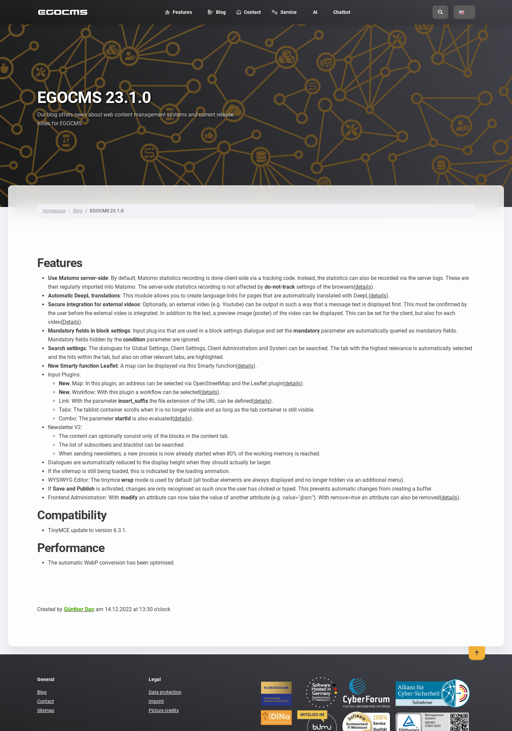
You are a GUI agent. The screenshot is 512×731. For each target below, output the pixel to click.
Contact (45, 701)
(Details (70, 322)
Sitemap (45, 710)
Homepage (54, 210)
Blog (77, 210)
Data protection (165, 692)
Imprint (156, 701)
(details (362, 287)
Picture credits (164, 710)
